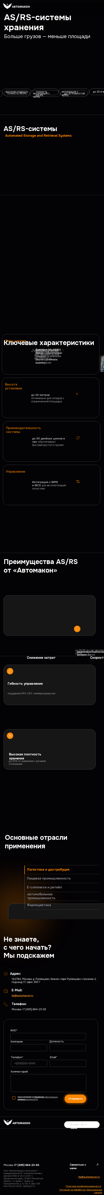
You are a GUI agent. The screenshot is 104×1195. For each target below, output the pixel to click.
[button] (82, 1124)
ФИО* (13, 1030)
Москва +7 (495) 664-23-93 (29, 1009)
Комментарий (19, 1071)
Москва (21, 1165)
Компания (16, 1041)
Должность (56, 1041)
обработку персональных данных (38, 1098)
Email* (53, 1057)
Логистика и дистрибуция (48, 870)
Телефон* (17, 1057)
